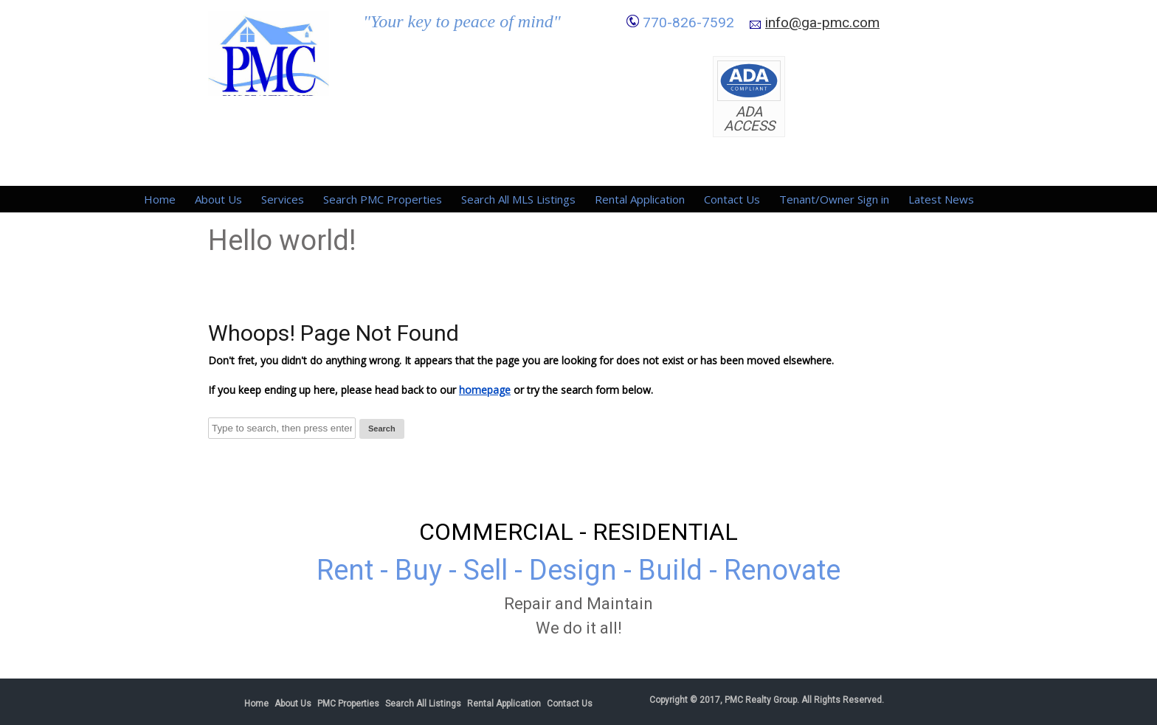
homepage (485, 390)
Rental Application (640, 199)
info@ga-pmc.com (822, 22)
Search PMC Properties (382, 199)
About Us (218, 199)
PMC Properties (348, 703)
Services (282, 199)
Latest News (941, 199)
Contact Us (732, 199)
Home (160, 199)
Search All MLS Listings (518, 199)
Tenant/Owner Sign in (834, 199)
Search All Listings (423, 703)
